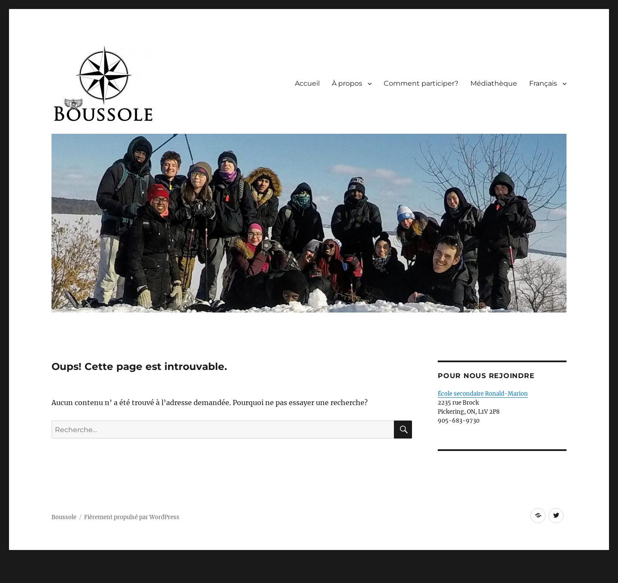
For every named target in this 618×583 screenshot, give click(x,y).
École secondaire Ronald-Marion (483, 393)
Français (543, 83)
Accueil (307, 83)
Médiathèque (493, 83)
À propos (347, 83)
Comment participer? (421, 83)
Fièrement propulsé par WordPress (131, 517)
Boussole (64, 517)
